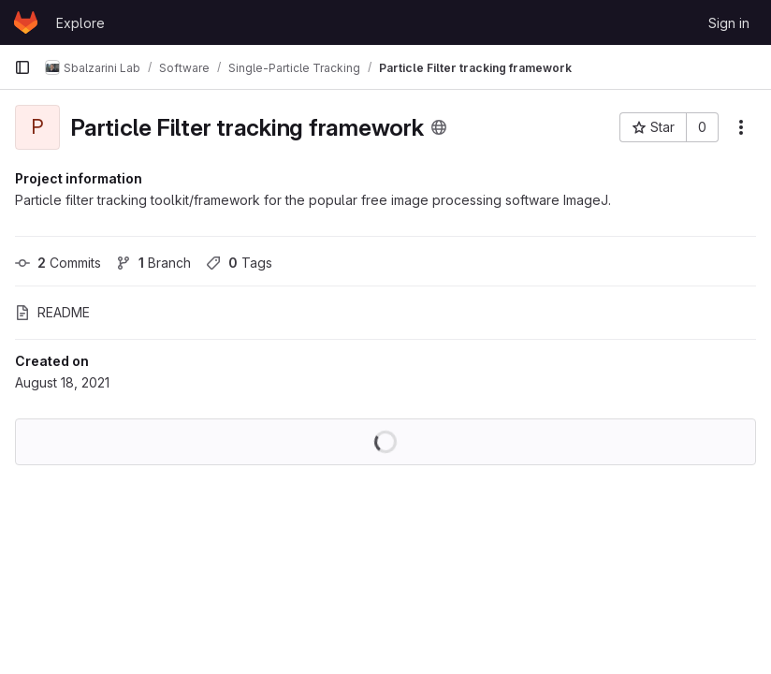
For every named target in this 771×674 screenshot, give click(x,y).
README (52, 312)
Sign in (728, 23)
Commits (58, 263)
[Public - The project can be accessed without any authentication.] (438, 127)
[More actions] (741, 127)
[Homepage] (25, 22)
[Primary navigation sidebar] (22, 67)
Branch (153, 263)
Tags (239, 263)
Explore (80, 23)
